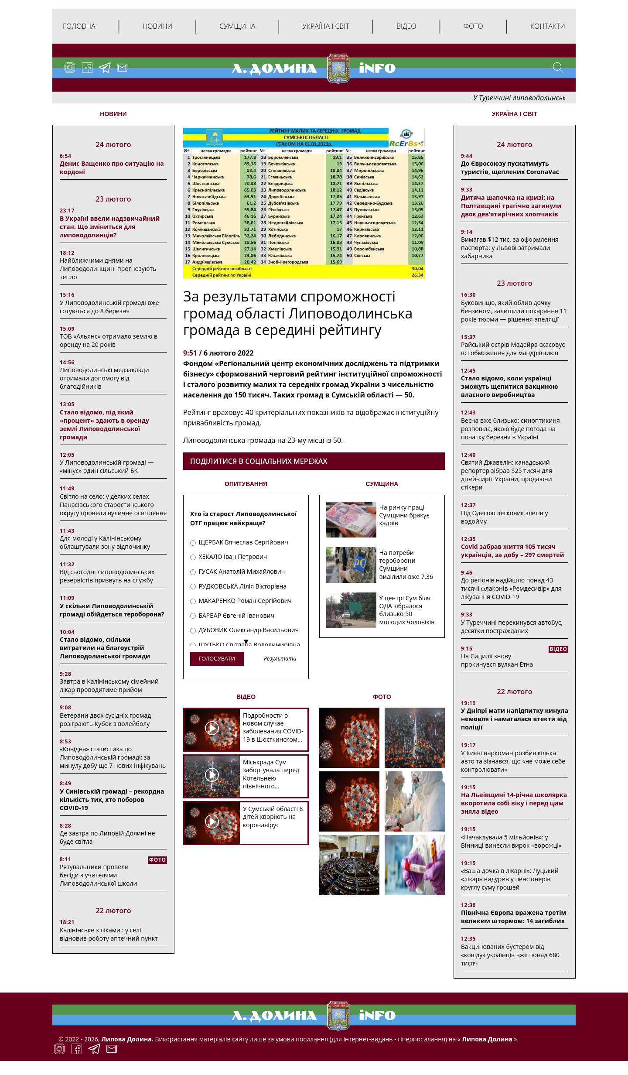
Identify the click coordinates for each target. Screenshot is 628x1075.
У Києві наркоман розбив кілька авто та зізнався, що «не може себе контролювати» (513, 761)
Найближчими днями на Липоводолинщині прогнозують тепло (108, 268)
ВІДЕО (246, 696)
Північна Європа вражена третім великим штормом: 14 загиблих (513, 916)
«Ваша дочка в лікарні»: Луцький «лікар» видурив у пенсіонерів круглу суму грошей (510, 878)
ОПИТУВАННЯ (246, 483)
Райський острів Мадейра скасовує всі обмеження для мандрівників (513, 348)
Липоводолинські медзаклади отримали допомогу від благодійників (104, 378)
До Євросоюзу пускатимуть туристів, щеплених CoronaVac (510, 167)
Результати (280, 659)
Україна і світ (325, 26)
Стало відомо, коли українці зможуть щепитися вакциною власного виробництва (509, 386)
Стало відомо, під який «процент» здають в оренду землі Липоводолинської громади (104, 424)
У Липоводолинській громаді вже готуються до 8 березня (109, 306)
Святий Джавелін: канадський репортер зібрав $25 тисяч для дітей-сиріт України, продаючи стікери (506, 474)
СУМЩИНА (382, 483)
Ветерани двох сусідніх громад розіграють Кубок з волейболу (105, 719)
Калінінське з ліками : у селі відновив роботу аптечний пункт (109, 934)
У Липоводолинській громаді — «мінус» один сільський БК (107, 466)
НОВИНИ (113, 113)
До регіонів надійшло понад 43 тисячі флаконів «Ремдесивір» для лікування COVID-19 (511, 588)
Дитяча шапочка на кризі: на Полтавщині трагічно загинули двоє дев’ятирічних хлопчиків (511, 205)
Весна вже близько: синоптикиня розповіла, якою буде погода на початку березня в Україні (510, 428)
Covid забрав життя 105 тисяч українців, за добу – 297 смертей (512, 550)
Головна (79, 26)
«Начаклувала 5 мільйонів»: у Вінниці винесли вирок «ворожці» (511, 841)
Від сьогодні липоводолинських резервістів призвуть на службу (107, 576)
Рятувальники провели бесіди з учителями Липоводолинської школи (98, 875)
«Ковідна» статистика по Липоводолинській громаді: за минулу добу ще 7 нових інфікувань (113, 757)
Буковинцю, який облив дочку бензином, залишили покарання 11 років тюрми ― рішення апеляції (514, 310)
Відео (406, 26)
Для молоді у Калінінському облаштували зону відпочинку (105, 542)
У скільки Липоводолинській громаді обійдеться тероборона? (112, 610)
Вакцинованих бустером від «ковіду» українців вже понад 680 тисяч (510, 954)
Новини (157, 26)
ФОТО (382, 696)
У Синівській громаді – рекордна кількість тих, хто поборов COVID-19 (112, 799)
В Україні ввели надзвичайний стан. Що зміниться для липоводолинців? (110, 226)
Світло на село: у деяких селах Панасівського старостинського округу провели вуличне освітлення (113, 504)
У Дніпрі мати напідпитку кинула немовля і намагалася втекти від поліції (514, 718)
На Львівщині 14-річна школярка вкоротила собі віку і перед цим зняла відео (514, 803)
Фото (473, 26)
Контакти (547, 26)
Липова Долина (486, 1039)
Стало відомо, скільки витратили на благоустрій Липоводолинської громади (105, 647)
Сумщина (237, 26)
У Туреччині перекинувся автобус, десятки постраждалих (512, 626)
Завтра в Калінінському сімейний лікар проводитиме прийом (109, 685)
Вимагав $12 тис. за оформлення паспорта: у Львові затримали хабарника (510, 247)
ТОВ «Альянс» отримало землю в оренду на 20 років (108, 340)
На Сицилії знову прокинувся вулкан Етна (497, 660)
